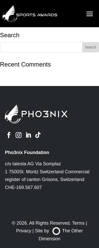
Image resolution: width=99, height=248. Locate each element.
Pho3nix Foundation (27, 152)
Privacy (23, 230)
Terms (78, 223)
